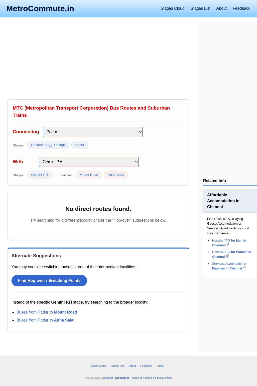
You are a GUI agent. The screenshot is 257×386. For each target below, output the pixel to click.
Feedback (241, 8)
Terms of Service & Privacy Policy (151, 377)
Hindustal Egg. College (48, 145)
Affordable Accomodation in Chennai (223, 201)
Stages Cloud (173, 8)
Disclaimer (122, 377)
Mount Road (89, 175)
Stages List (200, 8)
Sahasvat (107, 377)
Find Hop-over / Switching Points (49, 280)
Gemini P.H (39, 175)
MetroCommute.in (40, 8)
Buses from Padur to (46, 312)
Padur (79, 145)
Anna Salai (116, 175)
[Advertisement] (98, 59)
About (221, 8)
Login (160, 365)
